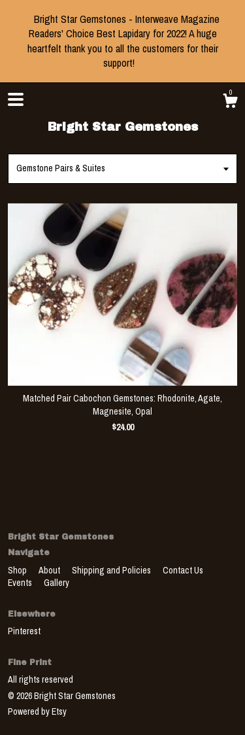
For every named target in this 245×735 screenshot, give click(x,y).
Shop (18, 570)
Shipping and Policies (112, 570)
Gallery (56, 583)
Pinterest (24, 631)
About (50, 570)
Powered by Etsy (37, 711)
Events (21, 583)
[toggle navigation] (16, 99)
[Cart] (230, 102)
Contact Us (183, 570)
